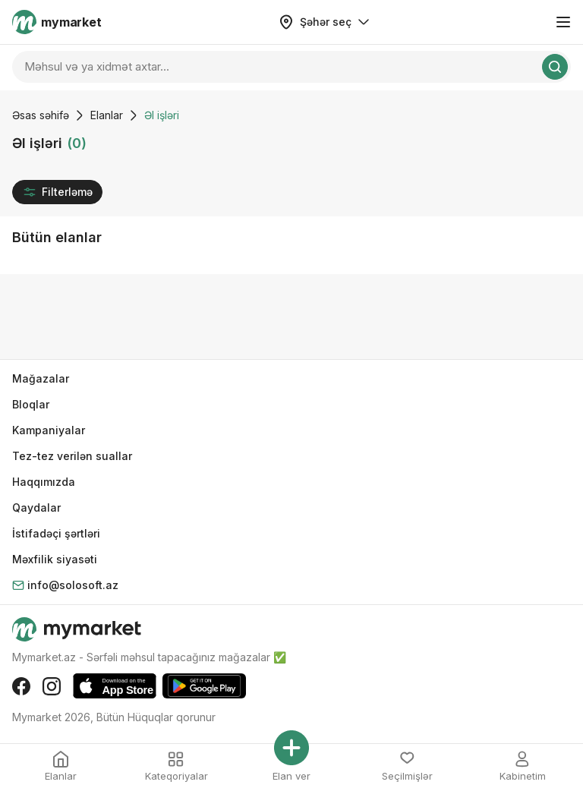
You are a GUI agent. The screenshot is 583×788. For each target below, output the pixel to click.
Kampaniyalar (48, 430)
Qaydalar (36, 507)
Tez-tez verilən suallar (72, 455)
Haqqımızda (43, 481)
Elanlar (106, 115)
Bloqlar (30, 404)
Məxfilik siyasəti (54, 559)
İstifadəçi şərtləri (56, 533)
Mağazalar (40, 378)
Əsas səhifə (40, 115)
